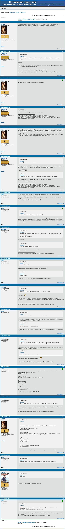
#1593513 (22, 402)
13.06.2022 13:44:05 (5, 192)
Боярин (3, 24)
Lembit (11, 12)
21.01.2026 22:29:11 (5, 498)
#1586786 (22, 263)
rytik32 (2, 194)
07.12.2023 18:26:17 (5, 455)
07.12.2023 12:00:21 (5, 416)
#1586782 (22, 232)
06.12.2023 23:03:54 (5, 366)
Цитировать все (60, 48)
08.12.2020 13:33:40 (5, 127)
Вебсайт (2, 46)
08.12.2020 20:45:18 (5, 156)
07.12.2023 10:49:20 (5, 397)
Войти (52, 5)
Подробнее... (23, 12)
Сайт (56, 5)
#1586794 (22, 314)
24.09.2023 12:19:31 (5, 258)
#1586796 (22, 341)
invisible (3, 472)
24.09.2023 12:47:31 (5, 285)
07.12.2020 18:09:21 (5, 78)
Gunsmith (3, 229)
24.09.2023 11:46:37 (5, 227)
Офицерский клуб (52, 4)
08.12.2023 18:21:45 (5, 470)
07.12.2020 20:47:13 (5, 107)
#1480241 (22, 56)
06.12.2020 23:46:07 (5, 51)
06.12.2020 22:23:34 (5, 22)
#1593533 (22, 460)
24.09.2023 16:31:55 (5, 336)
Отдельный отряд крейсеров (28, 19)
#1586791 (22, 290)
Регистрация (47, 5)
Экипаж (45, 4)
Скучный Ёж (4, 53)
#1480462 (22, 161)
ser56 (14, 12)
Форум (41, 4)
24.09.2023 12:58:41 (5, 309)
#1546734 (22, 213)
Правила (59, 4)
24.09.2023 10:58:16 (5, 206)
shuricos (17, 12)
